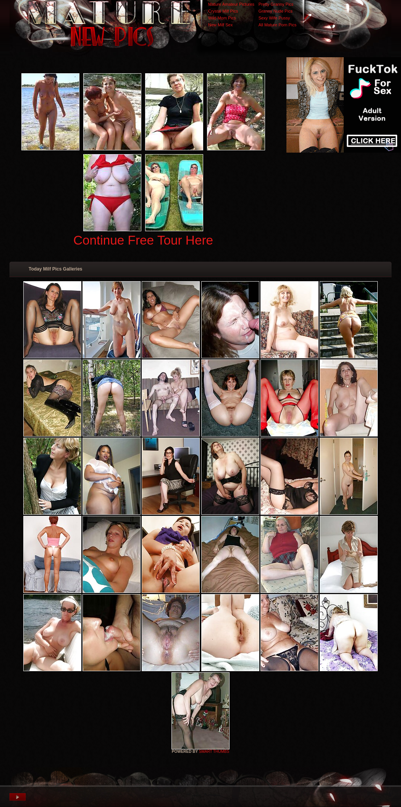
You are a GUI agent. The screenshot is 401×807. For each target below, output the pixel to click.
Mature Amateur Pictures (231, 4)
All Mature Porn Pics (278, 25)
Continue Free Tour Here (143, 240)
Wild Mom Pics (222, 18)
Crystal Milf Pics (223, 11)
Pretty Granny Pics (276, 4)
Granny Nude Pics (276, 11)
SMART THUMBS (214, 751)
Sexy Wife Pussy (274, 18)
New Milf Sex (220, 25)
